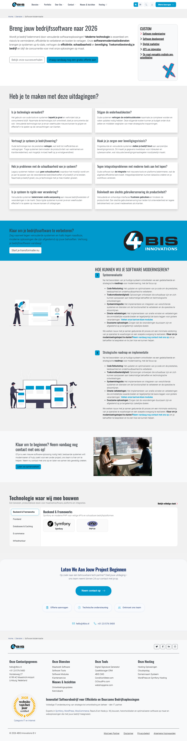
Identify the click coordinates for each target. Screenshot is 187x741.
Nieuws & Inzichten (87, 4)
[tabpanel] (109, 521)
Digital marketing (149, 44)
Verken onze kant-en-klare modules (137, 319)
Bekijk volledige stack (168, 503)
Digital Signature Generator (107, 667)
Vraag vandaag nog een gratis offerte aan (72, 59)
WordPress (69, 711)
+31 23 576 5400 (106, 623)
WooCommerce (82, 711)
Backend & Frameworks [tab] (24, 512)
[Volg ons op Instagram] (175, 646)
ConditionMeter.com (104, 678)
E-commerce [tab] (18, 533)
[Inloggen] (152, 4)
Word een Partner (111, 733)
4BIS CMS (99, 674)
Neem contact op (93, 591)
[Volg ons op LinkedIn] (168, 646)
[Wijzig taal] (138, 4)
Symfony (59, 711)
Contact (72, 4)
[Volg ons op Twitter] (156, 646)
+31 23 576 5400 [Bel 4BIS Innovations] (17, 670)
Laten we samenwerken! (28, 466)
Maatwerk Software (61, 667)
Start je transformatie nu (25, 250)
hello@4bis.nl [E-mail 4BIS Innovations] (15, 667)
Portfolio (47, 4)
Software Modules (60, 674)
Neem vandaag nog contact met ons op (151, 337)
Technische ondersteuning (93, 608)
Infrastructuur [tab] (19, 541)
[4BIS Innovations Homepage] (17, 646)
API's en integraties (150, 49)
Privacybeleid (143, 733)
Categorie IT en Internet (24, 720)
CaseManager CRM (104, 670)
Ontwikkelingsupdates (62, 687)
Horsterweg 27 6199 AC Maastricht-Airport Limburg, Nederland (21, 677)
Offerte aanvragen (57, 608)
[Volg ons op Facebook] (163, 646)
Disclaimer (128, 733)
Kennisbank (57, 691)
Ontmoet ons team (129, 608)
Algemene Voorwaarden (165, 733)
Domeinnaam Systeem (148, 674)
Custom (145, 28)
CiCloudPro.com (102, 681)
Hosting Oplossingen (147, 667)
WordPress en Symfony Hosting (152, 678)
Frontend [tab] (17, 519)
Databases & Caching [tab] (23, 526)
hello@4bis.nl (82, 623)
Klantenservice (59, 678)
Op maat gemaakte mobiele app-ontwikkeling (156, 55)
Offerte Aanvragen (165, 4)
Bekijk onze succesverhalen (27, 59)
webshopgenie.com (104, 685)
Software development (152, 39)
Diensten (36, 4)
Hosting (103, 4)
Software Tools (59, 670)
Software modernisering (152, 33)
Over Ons (59, 4)
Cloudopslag (143, 670)
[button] (146, 4)
